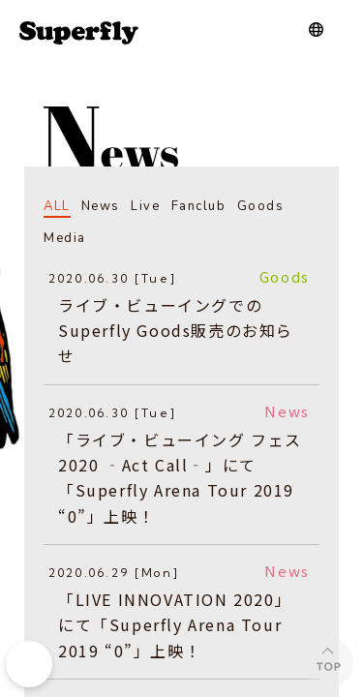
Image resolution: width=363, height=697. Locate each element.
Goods (261, 206)
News (100, 206)
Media (65, 238)
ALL (57, 206)
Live (145, 206)
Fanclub (199, 206)
